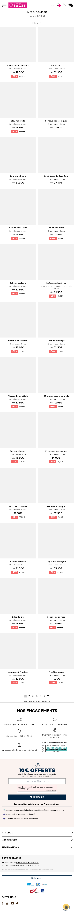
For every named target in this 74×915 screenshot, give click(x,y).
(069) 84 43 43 (31, 866)
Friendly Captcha (51, 790)
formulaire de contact (27, 862)
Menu (4, 5)
